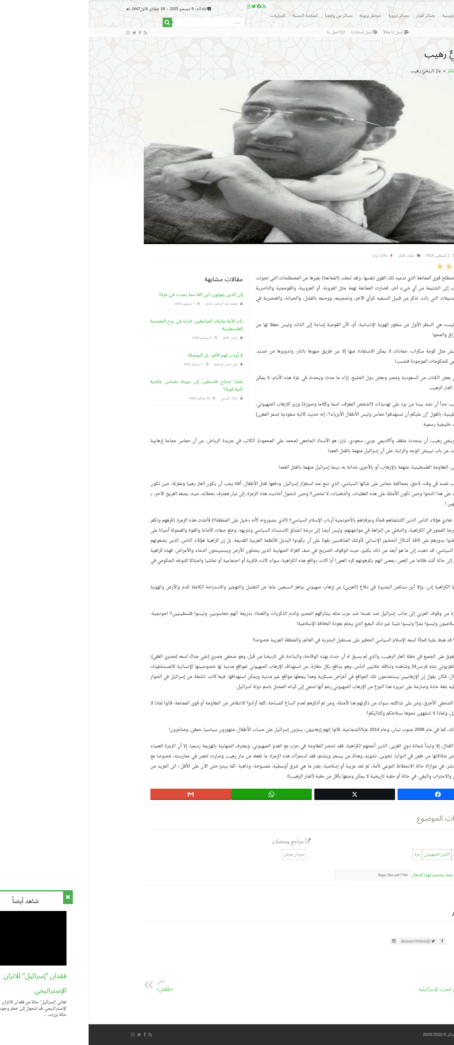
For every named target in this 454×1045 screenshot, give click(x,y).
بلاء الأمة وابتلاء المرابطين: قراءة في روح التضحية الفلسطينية (108, 325)
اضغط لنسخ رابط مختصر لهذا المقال (357, 874)
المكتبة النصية (216, 15)
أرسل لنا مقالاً (307, 32)
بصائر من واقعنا (250, 15)
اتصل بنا (247, 32)
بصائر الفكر (336, 15)
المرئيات (189, 15)
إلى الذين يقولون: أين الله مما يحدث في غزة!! (112, 294)
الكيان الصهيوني (348, 854)
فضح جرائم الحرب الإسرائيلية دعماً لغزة (354, 990)
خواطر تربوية (282, 15)
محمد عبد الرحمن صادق (133, 304)
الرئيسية (361, 15)
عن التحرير (378, 912)
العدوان (370, 854)
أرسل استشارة (275, 32)
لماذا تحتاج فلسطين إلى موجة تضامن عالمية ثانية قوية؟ (108, 385)
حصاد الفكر (368, 71)
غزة (329, 854)
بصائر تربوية (310, 15)
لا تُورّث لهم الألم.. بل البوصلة (127, 355)
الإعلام (385, 854)
